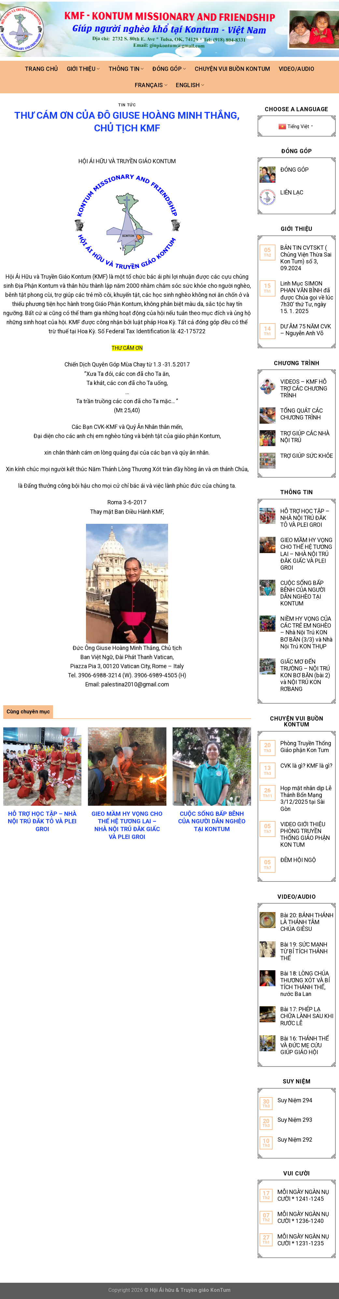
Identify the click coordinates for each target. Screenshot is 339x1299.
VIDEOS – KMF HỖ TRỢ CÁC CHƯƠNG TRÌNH (303, 388)
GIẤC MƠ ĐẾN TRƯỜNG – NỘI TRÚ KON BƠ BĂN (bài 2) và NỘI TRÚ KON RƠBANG (305, 675)
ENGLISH (190, 85)
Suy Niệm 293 (294, 1120)
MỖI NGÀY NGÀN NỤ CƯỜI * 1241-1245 (303, 1195)
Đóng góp (169, 69)
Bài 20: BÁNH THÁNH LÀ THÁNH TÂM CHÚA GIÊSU (306, 922)
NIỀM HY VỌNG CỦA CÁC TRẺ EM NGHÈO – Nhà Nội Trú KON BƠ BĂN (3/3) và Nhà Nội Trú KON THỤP (306, 632)
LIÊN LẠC (291, 192)
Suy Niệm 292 (294, 1139)
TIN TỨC (127, 105)
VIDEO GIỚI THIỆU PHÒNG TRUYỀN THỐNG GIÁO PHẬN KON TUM (305, 834)
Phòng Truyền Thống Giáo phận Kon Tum (305, 746)
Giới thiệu (83, 69)
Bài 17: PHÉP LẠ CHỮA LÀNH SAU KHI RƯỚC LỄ (306, 1016)
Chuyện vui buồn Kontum (232, 69)
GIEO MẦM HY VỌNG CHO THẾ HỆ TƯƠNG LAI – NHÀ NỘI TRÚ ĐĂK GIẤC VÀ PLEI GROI (306, 554)
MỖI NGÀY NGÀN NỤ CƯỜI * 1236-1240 (303, 1217)
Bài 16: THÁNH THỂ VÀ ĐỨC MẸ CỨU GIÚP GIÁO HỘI (304, 1045)
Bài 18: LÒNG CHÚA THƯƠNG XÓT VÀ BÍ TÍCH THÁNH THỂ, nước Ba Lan (305, 983)
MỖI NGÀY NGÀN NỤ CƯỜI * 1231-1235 (303, 1240)
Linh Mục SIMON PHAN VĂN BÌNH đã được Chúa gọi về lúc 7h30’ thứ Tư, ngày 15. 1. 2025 (306, 297)
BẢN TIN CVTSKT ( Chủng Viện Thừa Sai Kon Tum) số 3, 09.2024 (306, 258)
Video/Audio (296, 69)
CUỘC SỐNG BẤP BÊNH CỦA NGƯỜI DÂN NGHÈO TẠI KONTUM (302, 593)
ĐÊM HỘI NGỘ (298, 860)
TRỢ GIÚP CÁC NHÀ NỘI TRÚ (305, 437)
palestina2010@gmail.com (135, 684)
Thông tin (126, 69)
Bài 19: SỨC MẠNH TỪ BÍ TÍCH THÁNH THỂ (304, 951)
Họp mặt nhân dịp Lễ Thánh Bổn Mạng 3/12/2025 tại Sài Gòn (306, 798)
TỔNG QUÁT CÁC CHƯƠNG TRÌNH (301, 414)
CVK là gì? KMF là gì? (306, 765)
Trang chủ (41, 69)
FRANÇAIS (151, 85)
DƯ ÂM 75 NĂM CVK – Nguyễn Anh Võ (305, 330)
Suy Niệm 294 (294, 1100)
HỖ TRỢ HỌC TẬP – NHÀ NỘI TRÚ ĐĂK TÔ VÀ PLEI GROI (305, 518)
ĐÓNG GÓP (294, 169)
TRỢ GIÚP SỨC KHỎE (306, 456)
